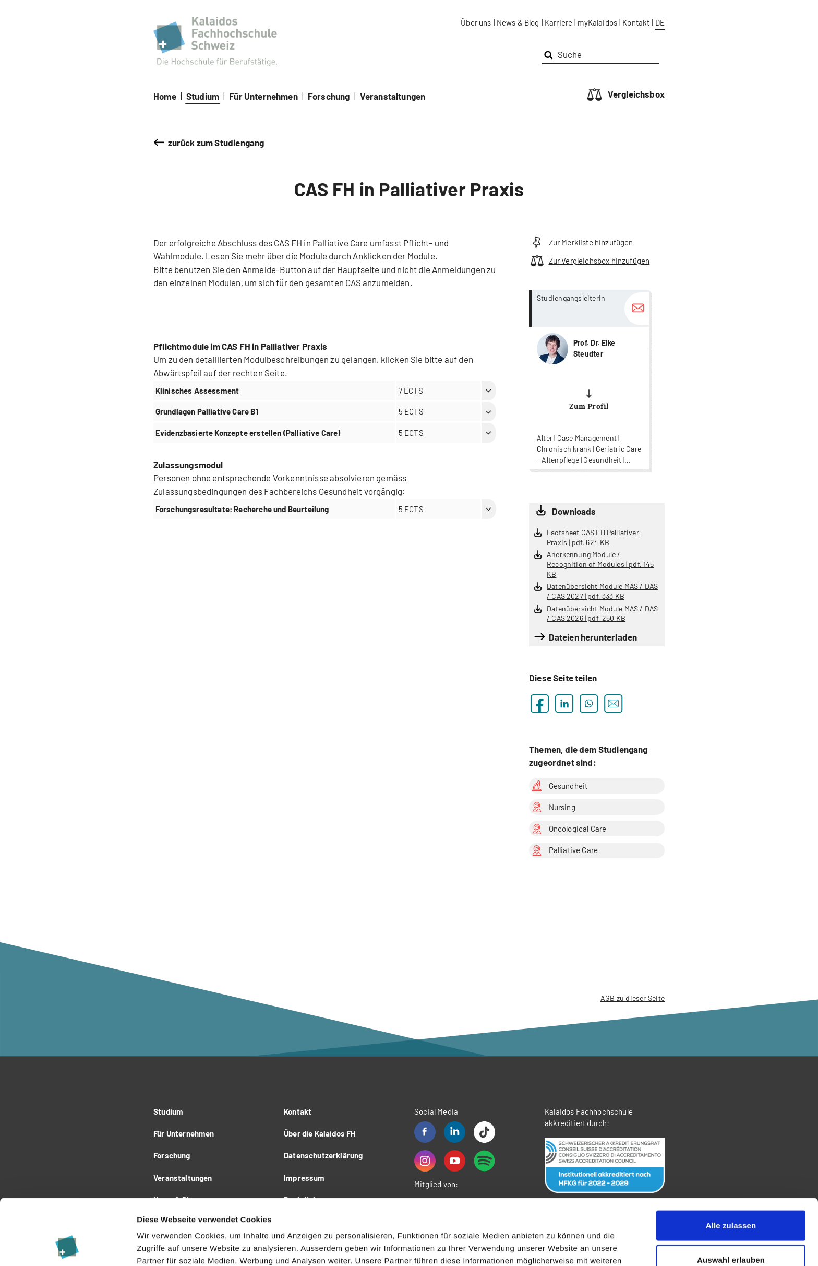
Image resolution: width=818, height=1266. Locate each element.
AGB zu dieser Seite (632, 997)
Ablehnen (731, 1231)
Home (164, 96)
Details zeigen (554, 1245)
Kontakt (635, 22)
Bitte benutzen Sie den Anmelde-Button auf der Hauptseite (266, 269)
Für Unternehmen (263, 96)
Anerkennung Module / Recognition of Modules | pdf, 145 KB (600, 564)
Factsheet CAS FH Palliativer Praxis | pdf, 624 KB (593, 537)
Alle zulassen (731, 1163)
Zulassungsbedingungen (201, 491)
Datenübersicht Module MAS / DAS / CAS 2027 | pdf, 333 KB (602, 591)
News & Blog (518, 22)
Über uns (476, 22)
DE (660, 22)
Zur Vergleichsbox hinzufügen (589, 261)
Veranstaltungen (393, 96)
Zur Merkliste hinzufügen (581, 242)
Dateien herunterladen (593, 637)
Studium (202, 96)
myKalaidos (597, 22)
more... (589, 379)
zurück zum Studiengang (216, 142)
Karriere (558, 22)
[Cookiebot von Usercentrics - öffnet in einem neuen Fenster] (67, 1245)
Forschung (329, 96)
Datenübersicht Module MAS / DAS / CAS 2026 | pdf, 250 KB (602, 613)
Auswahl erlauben (731, 1197)
